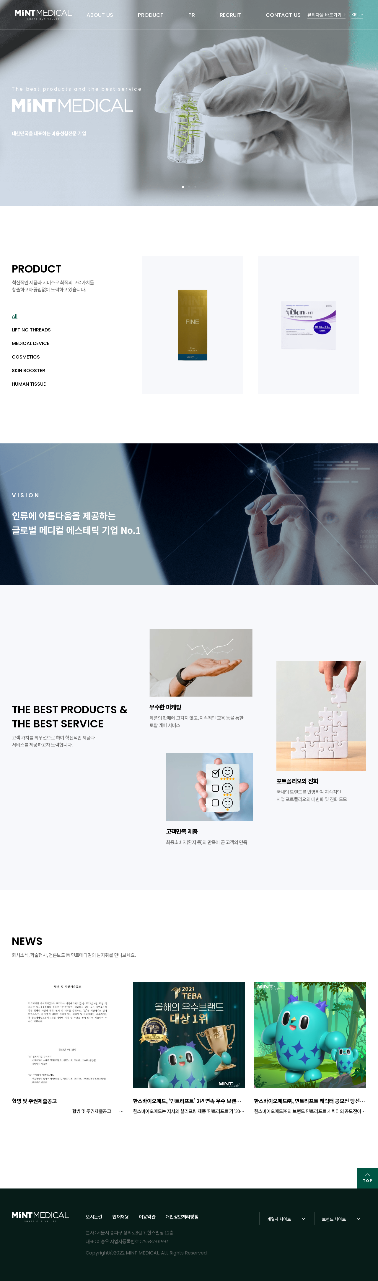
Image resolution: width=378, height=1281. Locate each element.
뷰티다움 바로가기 (324, 14)
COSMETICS (26, 357)
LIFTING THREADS (31, 329)
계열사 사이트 (279, 1219)
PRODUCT (151, 15)
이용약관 (147, 1216)
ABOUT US (100, 15)
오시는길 (94, 1216)
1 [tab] (183, 187)
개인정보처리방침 (181, 1216)
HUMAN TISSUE (29, 384)
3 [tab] (195, 187)
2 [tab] (189, 187)
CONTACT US (283, 15)
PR (191, 15)
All (14, 316)
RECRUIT (230, 15)
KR (354, 14)
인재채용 (120, 1216)
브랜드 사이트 (334, 1219)
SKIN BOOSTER (28, 370)
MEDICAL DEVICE (30, 343)
